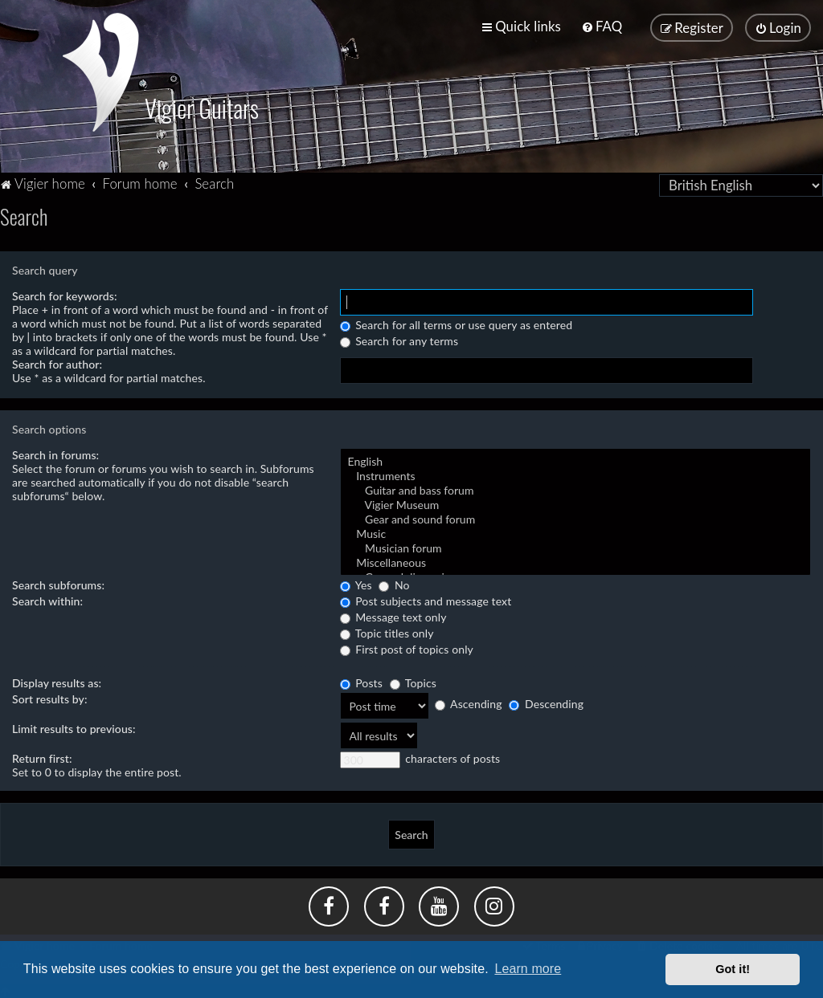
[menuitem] (601, 26)
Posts (361, 680)
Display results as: (56, 680)
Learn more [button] (527, 969)
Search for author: (57, 362)
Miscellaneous (575, 560)
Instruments (575, 473)
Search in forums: (55, 452)
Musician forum (575, 546)
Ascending (468, 701)
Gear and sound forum (575, 517)
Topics (413, 680)
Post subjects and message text (426, 598)
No (394, 582)
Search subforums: (58, 582)
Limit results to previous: (74, 726)
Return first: (42, 756)
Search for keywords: (64, 293)
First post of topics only (406, 647)
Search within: (47, 598)
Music (575, 531)
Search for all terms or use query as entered (456, 322)
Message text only (393, 614)
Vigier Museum (575, 502)
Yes (356, 582)
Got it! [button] (732, 969)
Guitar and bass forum (575, 488)
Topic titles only (387, 630)
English (575, 459)
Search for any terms (399, 338)
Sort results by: (50, 696)
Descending (546, 701)
